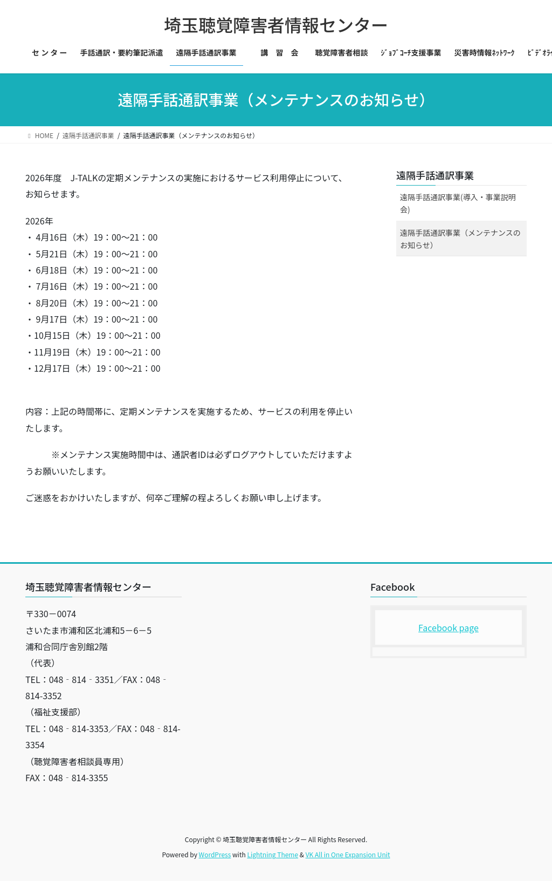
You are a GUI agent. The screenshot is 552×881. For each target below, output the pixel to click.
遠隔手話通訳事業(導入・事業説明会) (458, 203)
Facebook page (448, 627)
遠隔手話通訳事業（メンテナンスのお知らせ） (460, 238)
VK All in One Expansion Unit (348, 854)
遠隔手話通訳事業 (435, 175)
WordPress (215, 854)
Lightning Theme (272, 854)
